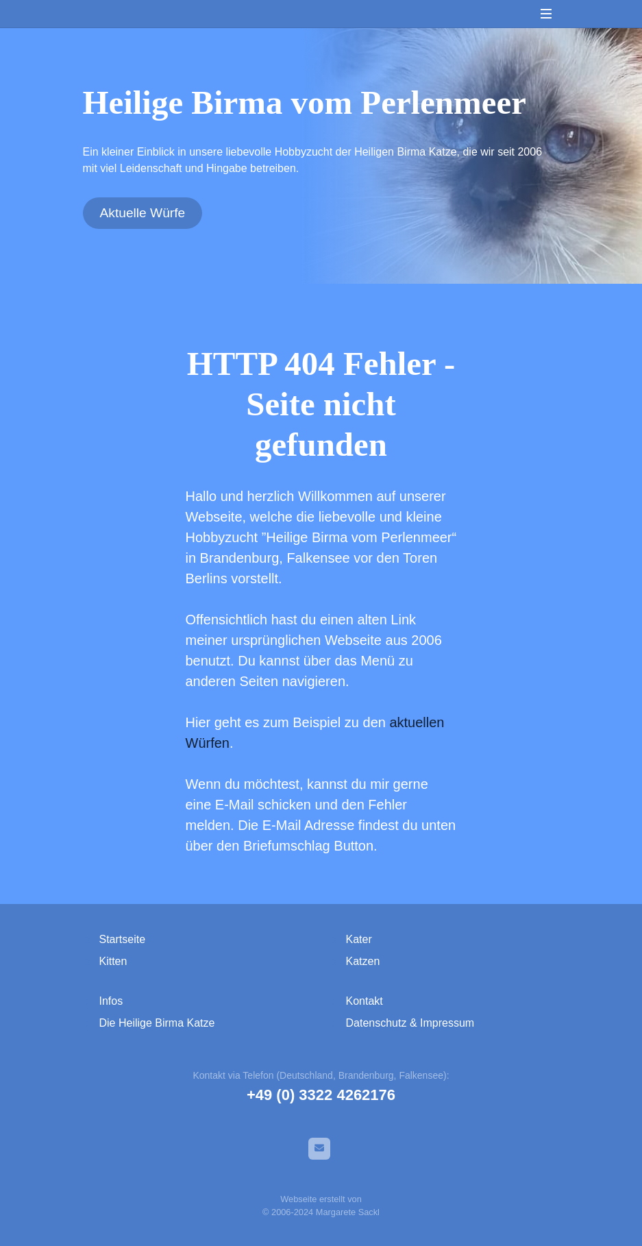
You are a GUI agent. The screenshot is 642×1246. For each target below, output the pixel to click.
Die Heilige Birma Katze (157, 1023)
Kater (359, 939)
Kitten (113, 961)
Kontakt (364, 1001)
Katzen (363, 961)
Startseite (122, 939)
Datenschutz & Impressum (410, 1023)
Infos (111, 1001)
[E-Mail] (319, 1149)
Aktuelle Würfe (143, 213)
